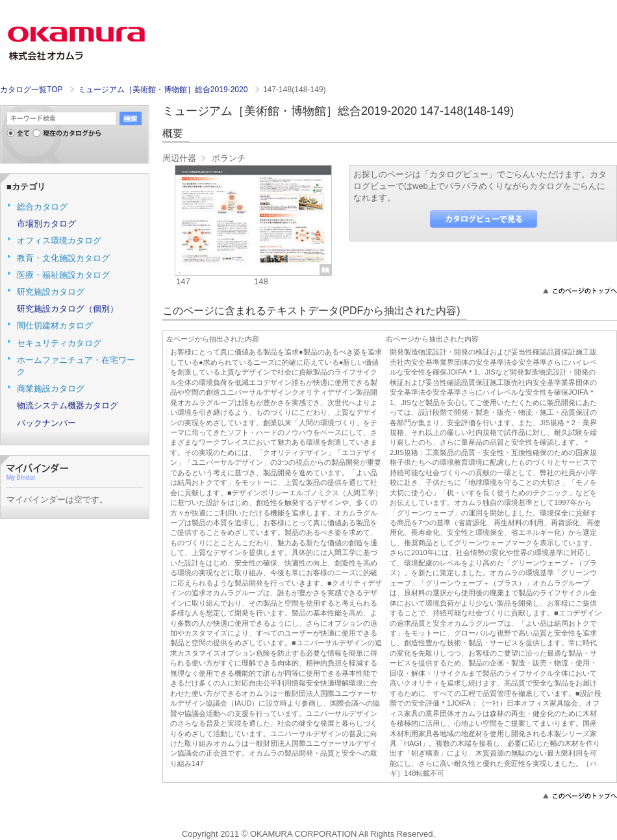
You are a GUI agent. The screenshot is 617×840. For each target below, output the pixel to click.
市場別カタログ (46, 224)
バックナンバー (46, 423)
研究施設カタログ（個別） (67, 309)
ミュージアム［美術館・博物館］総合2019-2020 (164, 89)
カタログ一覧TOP (31, 89)
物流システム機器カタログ (67, 405)
